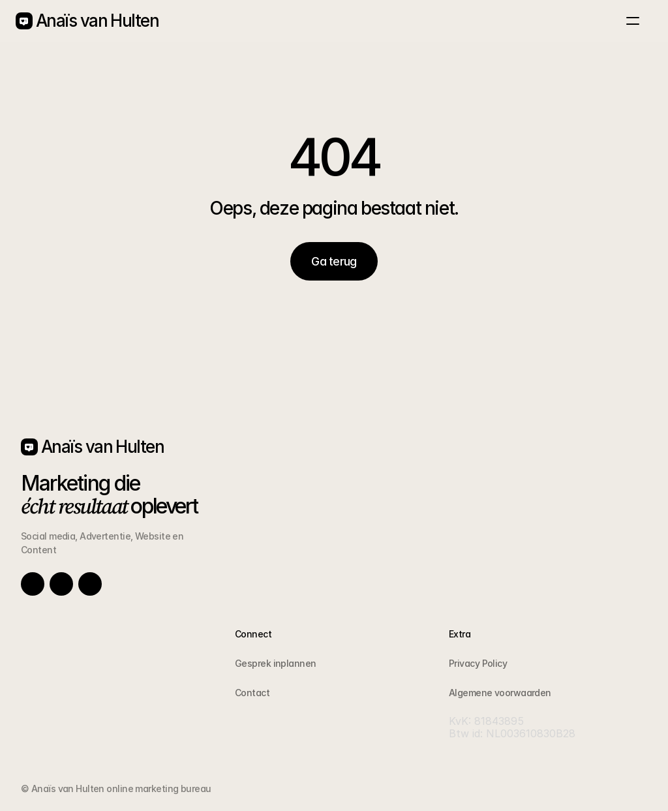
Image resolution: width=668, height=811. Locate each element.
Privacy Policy (478, 663)
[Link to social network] (32, 584)
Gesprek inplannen (275, 663)
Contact (252, 692)
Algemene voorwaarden (500, 692)
